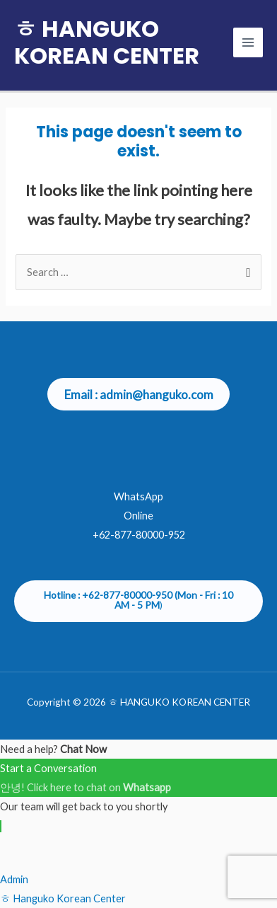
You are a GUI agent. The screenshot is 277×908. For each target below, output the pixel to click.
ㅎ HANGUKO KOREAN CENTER (106, 42)
